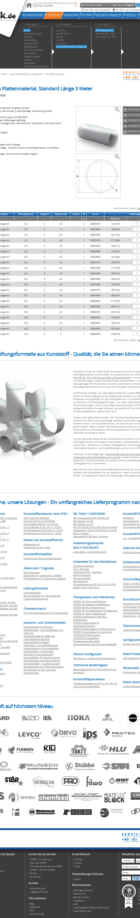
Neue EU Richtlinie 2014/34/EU (39, 521)
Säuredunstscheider (83, 565)
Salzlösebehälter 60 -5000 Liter (39, 636)
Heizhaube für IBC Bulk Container (90, 536)
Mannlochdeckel (81, 575)
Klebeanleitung (31, 544)
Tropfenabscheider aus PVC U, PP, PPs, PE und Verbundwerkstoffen (95, 685)
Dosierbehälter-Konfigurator (38, 626)
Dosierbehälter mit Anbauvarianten (42, 657)
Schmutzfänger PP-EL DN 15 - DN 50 (42, 527)
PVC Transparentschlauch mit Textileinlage (46, 612)
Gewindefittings (131, 524)
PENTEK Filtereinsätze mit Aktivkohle (92, 632)
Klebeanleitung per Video (37, 547)
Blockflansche (80, 581)
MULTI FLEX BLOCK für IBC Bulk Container (95, 527)
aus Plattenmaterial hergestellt (27, 74)
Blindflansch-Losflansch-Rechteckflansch (94, 658)
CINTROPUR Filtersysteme (86, 635)
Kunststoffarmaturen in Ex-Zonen (41, 524)
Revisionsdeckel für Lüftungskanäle (42, 595)
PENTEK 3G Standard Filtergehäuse (91, 604)
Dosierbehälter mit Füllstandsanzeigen (44, 666)
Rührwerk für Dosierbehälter (38, 654)
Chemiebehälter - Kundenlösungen (42, 663)
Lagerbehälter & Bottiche (37, 639)
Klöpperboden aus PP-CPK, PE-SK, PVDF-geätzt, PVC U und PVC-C (94, 586)
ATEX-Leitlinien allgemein (37, 517)
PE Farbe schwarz (55, 74)
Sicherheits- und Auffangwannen (41, 645)
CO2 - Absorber (81, 569)
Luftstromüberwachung (36, 598)
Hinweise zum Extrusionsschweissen (42, 558)
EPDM (8, 662)
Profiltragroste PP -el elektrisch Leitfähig (45, 578)
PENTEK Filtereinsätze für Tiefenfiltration (94, 629)
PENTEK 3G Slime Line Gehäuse (89, 601)
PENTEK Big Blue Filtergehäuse (89, 607)
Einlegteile (128, 517)
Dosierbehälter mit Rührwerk (39, 651)
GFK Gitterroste (32, 572)
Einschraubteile (131, 521)
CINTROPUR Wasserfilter (86, 638)
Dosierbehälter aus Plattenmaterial (42, 660)
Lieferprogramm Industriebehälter (41, 648)
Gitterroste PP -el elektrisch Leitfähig (43, 575)
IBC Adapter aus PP (83, 524)
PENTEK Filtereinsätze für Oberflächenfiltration (86, 624)
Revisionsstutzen (82, 578)
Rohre (4, 74)
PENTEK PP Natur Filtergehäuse (89, 613)
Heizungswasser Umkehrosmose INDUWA (94, 644)
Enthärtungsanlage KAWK (86, 641)
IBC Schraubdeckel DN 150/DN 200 (91, 517)
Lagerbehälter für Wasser (37, 642)
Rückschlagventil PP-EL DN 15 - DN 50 (43, 530)
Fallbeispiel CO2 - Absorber (87, 572)
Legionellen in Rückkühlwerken (89, 551)
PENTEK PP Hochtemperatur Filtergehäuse (95, 610)
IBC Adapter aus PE (83, 521)
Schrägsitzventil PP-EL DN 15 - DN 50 (43, 533)
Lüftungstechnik (32, 592)
